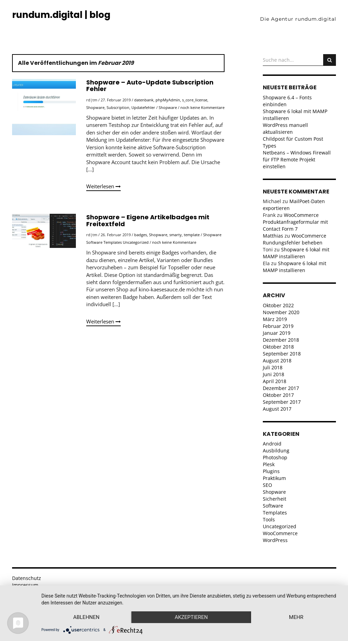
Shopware (95, 107)
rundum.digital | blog (61, 15)
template (192, 234)
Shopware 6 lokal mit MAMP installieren (296, 253)
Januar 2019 (276, 333)
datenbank (143, 99)
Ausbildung (276, 450)
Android (272, 443)
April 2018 (274, 381)
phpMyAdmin (168, 99)
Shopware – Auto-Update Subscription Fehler (149, 85)
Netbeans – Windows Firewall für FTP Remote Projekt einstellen (297, 159)
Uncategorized (136, 242)
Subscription (118, 107)
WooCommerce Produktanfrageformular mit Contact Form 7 (295, 222)
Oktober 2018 (278, 346)
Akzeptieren (191, 617)
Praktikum (274, 478)
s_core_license (194, 99)
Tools (269, 519)
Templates (112, 242)
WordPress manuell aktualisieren (285, 128)
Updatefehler (143, 107)
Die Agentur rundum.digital (298, 19)
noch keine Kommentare (202, 107)
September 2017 (282, 402)
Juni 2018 (273, 374)
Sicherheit (274, 498)
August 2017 (277, 408)
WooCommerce (280, 533)
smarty (175, 234)
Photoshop (275, 457)
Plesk (269, 464)
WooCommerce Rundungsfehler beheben (294, 239)
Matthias (273, 235)
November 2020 (281, 312)
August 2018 (277, 360)
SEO (267, 485)
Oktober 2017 (278, 395)
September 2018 (282, 353)
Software (94, 242)
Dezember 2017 (281, 388)
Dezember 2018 (281, 340)
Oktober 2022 (278, 305)
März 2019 (275, 319)
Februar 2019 (278, 326)
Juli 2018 (272, 367)
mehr (296, 617)
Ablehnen (86, 617)
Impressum (25, 585)
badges (140, 234)
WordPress (275, 540)
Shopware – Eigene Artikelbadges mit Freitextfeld (147, 220)
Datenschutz (26, 578)
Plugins (271, 471)
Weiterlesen (103, 186)
